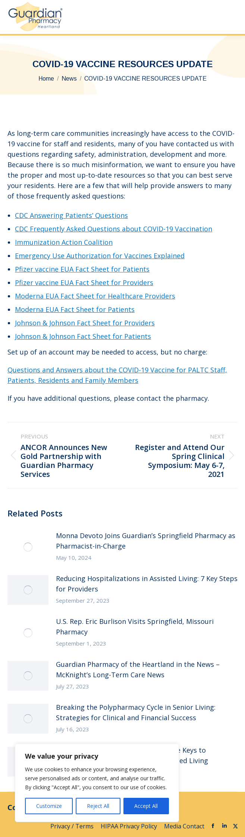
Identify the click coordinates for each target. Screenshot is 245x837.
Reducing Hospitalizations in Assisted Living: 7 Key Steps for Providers (147, 583)
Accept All (146, 805)
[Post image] (27, 547)
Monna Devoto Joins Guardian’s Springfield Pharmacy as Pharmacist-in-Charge (145, 540)
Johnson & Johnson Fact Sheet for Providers (85, 322)
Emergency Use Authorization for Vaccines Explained (100, 255)
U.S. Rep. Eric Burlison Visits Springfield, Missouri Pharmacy (135, 626)
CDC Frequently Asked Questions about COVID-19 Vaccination (113, 228)
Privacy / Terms (72, 826)
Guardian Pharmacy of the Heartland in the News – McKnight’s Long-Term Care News (138, 669)
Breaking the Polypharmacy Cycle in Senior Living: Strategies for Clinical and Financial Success (136, 712)
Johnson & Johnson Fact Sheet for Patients (83, 336)
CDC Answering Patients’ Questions (71, 215)
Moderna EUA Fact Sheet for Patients (75, 309)
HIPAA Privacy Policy (129, 826)
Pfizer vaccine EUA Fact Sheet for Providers (84, 282)
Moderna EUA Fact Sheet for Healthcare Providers (95, 295)
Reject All (98, 805)
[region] (97, 783)
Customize (49, 805)
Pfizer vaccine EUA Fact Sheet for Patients (82, 269)
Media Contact (184, 826)
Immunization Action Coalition (64, 242)
